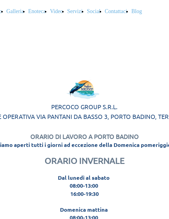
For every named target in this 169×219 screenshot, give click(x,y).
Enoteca (37, 11)
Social (94, 11)
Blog (136, 11)
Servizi (75, 11)
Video (56, 11)
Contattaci (116, 11)
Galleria (15, 11)
